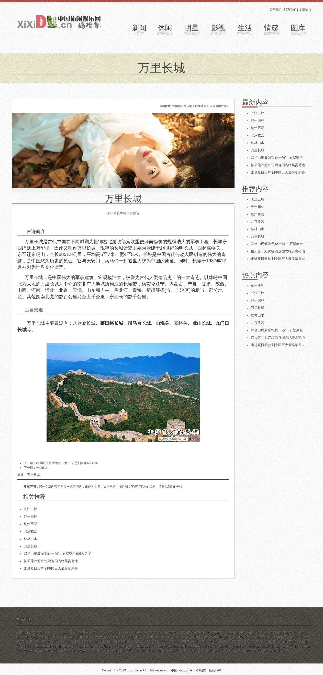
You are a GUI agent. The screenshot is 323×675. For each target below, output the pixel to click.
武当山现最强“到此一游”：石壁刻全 (277, 157)
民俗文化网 (238, 646)
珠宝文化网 (116, 632)
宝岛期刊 (66, 632)
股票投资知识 (196, 650)
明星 (191, 28)
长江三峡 (30, 509)
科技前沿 (226, 650)
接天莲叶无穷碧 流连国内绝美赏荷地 (51, 561)
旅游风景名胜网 (150, 641)
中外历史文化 (255, 646)
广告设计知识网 (40, 637)
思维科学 (182, 650)
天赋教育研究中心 (235, 632)
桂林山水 (42, 467)
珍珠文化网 (179, 646)
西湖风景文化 (302, 646)
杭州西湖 (30, 524)
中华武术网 (82, 637)
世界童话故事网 (238, 641)
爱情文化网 (259, 650)
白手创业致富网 (61, 650)
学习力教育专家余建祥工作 (191, 641)
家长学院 (25, 646)
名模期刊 (300, 632)
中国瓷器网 (171, 632)
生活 (245, 28)
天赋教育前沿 (215, 632)
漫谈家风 (38, 632)
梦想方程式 (244, 637)
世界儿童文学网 (99, 632)
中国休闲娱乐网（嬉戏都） (189, 670)
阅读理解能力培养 (63, 646)
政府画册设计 (168, 637)
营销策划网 (255, 641)
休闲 (165, 28)
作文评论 (112, 650)
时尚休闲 (200, 106)
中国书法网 (224, 646)
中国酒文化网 (23, 632)
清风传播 (231, 637)
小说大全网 (167, 641)
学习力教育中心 (124, 646)
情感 (271, 28)
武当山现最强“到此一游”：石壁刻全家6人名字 (67, 463)
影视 (218, 28)
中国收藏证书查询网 (62, 637)
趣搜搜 (114, 637)
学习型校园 (158, 650)
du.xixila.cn (134, 670)
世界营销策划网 (130, 637)
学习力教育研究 (100, 637)
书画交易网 (209, 646)
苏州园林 (30, 516)
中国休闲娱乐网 (182, 106)
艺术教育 (287, 646)
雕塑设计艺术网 (154, 632)
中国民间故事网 (134, 632)
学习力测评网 (198, 637)
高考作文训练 (215, 637)
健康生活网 (270, 641)
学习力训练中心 (104, 646)
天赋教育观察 (42, 650)
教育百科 (200, 632)
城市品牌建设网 (42, 646)
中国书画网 (212, 650)
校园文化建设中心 (258, 632)
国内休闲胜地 (218, 106)
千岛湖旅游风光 (84, 646)
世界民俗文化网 (262, 637)
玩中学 (247, 650)
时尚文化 (99, 641)
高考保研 (40, 641)
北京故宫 (30, 531)
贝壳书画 (87, 641)
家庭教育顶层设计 (278, 650)
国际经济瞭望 (97, 650)
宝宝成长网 (186, 632)
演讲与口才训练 (56, 641)
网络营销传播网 (299, 637)
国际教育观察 (79, 650)
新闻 (139, 28)
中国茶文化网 (127, 650)
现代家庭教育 (24, 641)
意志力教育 (285, 641)
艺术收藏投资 (280, 637)
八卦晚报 (275, 632)
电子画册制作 (272, 646)
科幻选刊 (288, 632)
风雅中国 (124, 641)
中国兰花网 (73, 641)
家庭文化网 (52, 632)
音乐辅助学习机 (150, 637)
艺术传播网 (194, 646)
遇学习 (237, 650)
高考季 (170, 650)
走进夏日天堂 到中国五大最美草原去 (51, 568)
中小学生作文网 (218, 641)
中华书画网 (143, 650)
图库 (298, 28)
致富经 (135, 641)
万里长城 (33, 474)
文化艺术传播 (24, 650)
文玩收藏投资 (80, 632)
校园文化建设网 (144, 646)
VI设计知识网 (163, 646)
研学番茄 (183, 637)
